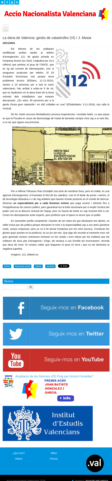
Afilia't (53, 453)
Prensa (54, 458)
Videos (18, 458)
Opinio (38, 266)
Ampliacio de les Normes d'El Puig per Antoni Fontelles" (54, 376)
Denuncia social (22, 266)
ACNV (7, 266)
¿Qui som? (19, 453)
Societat (50, 266)
